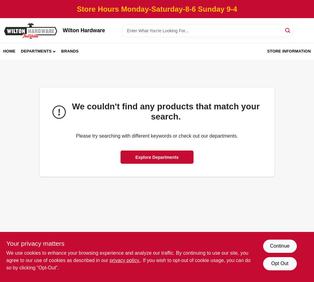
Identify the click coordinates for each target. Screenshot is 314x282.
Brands (70, 51)
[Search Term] (208, 31)
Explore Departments (157, 157)
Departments (36, 51)
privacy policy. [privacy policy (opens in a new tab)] (125, 260)
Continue (279, 246)
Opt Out (279, 263)
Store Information (289, 51)
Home (9, 51)
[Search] (288, 30)
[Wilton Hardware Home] (31, 30)
